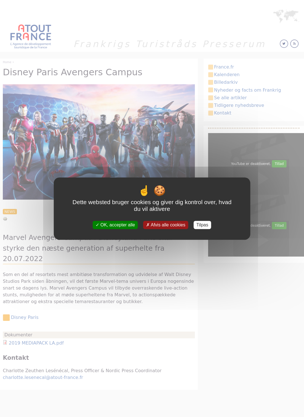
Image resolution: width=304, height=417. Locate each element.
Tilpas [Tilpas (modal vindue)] (202, 224)
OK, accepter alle (115, 224)
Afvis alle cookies (165, 224)
